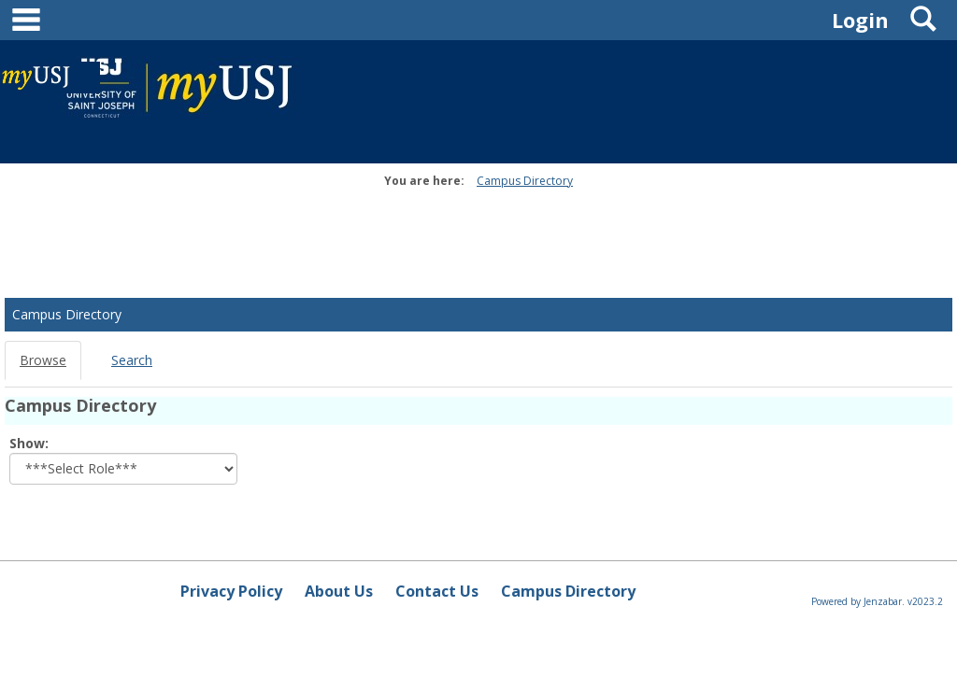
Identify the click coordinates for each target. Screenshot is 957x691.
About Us (339, 591)
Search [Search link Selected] (131, 360)
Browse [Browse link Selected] (43, 360)
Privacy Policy (231, 591)
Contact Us (436, 591)
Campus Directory (525, 181)
